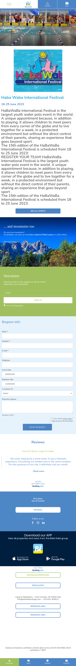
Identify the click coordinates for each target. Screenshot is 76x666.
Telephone (6, 360)
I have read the (14, 305)
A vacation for (7, 389)
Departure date (7, 379)
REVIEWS (38, 510)
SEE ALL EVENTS (38, 211)
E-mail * (5, 351)
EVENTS (66, 662)
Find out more (11, 241)
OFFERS (47, 662)
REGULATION (38, 585)
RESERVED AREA (38, 606)
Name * (5, 332)
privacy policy (19, 305)
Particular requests (9, 399)
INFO (28, 662)
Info (67, 4)
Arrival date (6, 370)
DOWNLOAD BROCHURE (38, 575)
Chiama (48, 4)
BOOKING (9, 662)
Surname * (6, 341)
